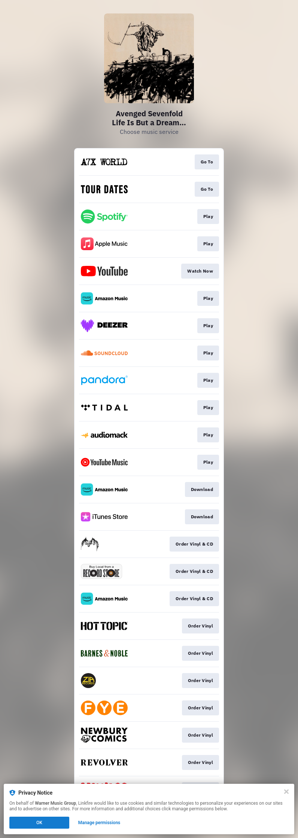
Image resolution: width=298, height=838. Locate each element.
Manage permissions (99, 822)
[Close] (286, 792)
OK (39, 822)
